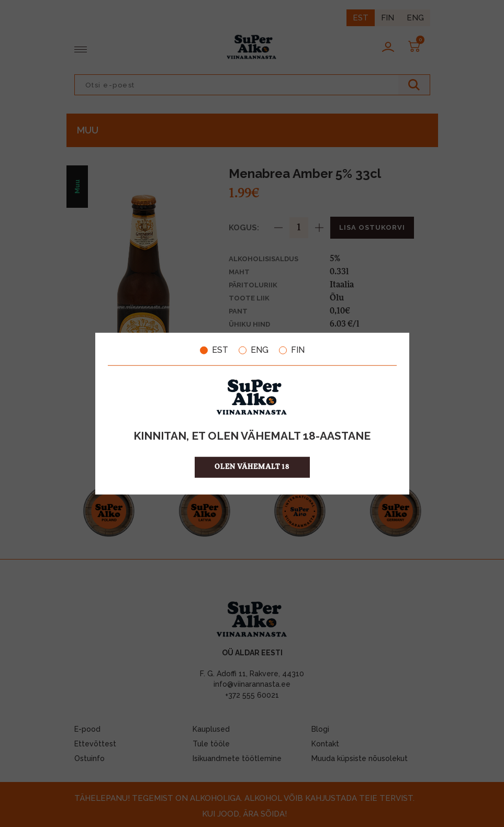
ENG (253, 350)
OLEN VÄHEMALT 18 (252, 466)
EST (214, 350)
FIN (292, 350)
